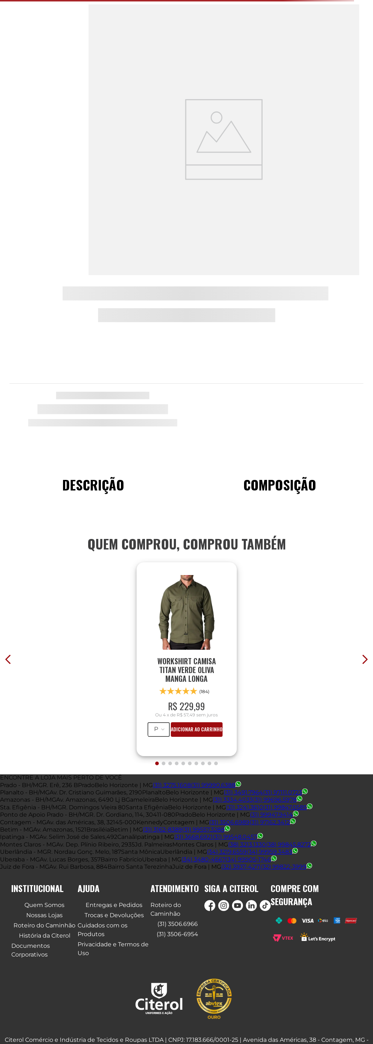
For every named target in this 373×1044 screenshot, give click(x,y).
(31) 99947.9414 (274, 814)
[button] (157, 763)
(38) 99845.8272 (291, 844)
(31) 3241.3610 (244, 807)
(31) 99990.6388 (216, 785)
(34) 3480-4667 (203, 859)
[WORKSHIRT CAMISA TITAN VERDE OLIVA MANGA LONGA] (186, 656)
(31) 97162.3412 (273, 822)
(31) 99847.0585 (288, 807)
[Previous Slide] (8, 659)
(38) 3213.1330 (247, 844)
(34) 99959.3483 (272, 851)
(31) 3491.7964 (243, 792)
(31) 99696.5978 (277, 799)
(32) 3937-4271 (241, 866)
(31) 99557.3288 (206, 829)
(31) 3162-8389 (162, 829)
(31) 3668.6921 (193, 836)
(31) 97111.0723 (285, 792)
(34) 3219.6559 (227, 851)
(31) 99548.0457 (238, 836)
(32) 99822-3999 (286, 866)
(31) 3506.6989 (229, 822)
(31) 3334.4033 (233, 799)
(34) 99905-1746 (251, 859)
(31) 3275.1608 (172, 785)
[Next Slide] (365, 659)
